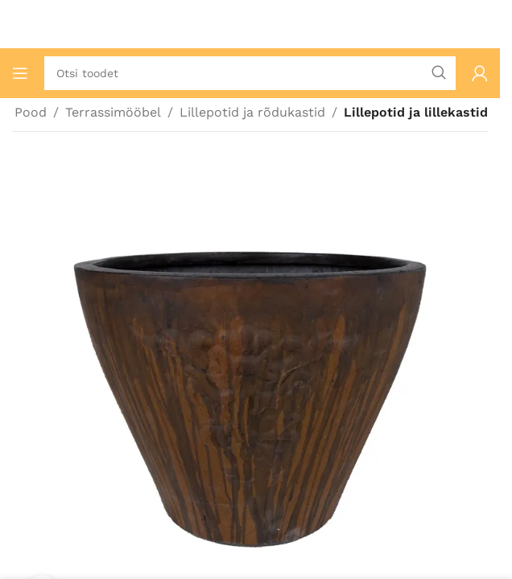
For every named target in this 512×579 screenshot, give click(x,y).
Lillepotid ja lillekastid (416, 112)
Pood (30, 112)
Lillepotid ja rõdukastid (252, 112)
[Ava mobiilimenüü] (20, 73)
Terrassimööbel (113, 112)
